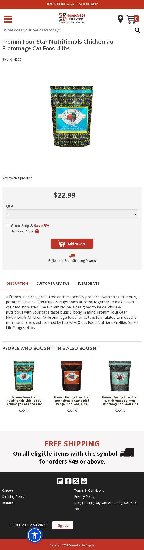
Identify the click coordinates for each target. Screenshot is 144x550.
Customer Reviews (52, 283)
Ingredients (88, 283)
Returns (8, 502)
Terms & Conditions (89, 490)
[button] (34, 535)
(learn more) (37, 231)
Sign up (62, 525)
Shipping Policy (13, 496)
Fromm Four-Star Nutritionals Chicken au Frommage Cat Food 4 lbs (24, 401)
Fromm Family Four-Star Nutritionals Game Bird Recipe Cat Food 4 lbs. (72, 401)
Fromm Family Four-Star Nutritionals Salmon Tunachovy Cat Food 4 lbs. (120, 401)
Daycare (101, 502)
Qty (9, 206)
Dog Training (84, 502)
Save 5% (41, 225)
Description (17, 283)
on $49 (60, 4)
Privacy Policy (84, 496)
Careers (8, 490)
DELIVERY (87, 4)
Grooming (115, 502)
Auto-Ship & (30, 225)
